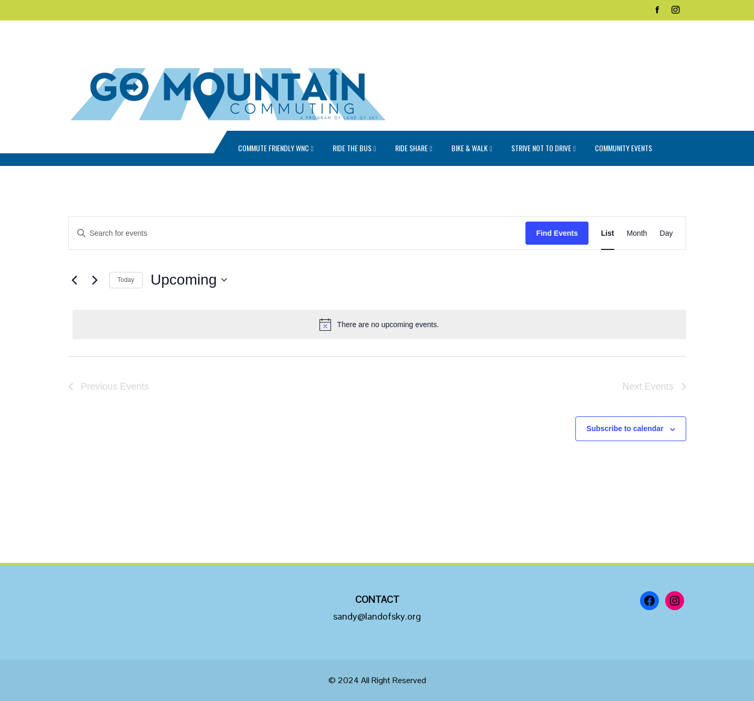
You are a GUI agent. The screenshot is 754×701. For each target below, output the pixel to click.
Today (126, 280)
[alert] (379, 324)
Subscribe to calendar (624, 428)
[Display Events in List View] (607, 233)
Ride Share (413, 148)
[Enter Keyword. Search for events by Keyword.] (297, 233)
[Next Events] (95, 280)
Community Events (623, 147)
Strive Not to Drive (543, 148)
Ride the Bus (354, 148)
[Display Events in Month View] (637, 233)
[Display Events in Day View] (666, 233)
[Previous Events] (74, 280)
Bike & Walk (471, 148)
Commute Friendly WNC (276, 148)
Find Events (556, 233)
